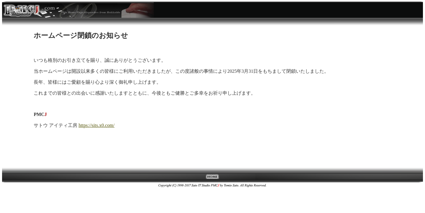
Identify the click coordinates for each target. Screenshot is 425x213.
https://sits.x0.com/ (97, 125)
